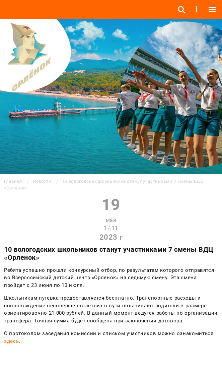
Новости (42, 181)
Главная (13, 181)
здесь (11, 341)
